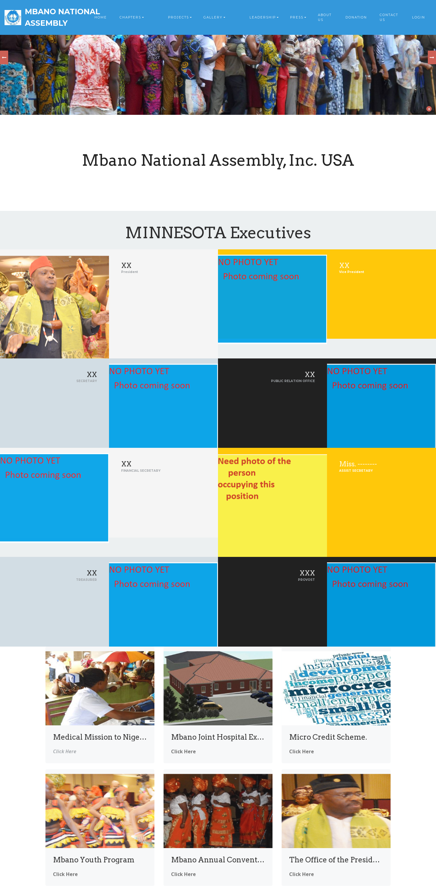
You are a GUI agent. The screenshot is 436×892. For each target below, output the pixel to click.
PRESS (296, 17)
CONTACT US (389, 17)
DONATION (356, 17)
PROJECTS (178, 17)
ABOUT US (325, 17)
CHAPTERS (130, 17)
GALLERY (213, 17)
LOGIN (418, 17)
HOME (100, 17)
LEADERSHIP (262, 17)
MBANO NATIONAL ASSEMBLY (62, 17)
